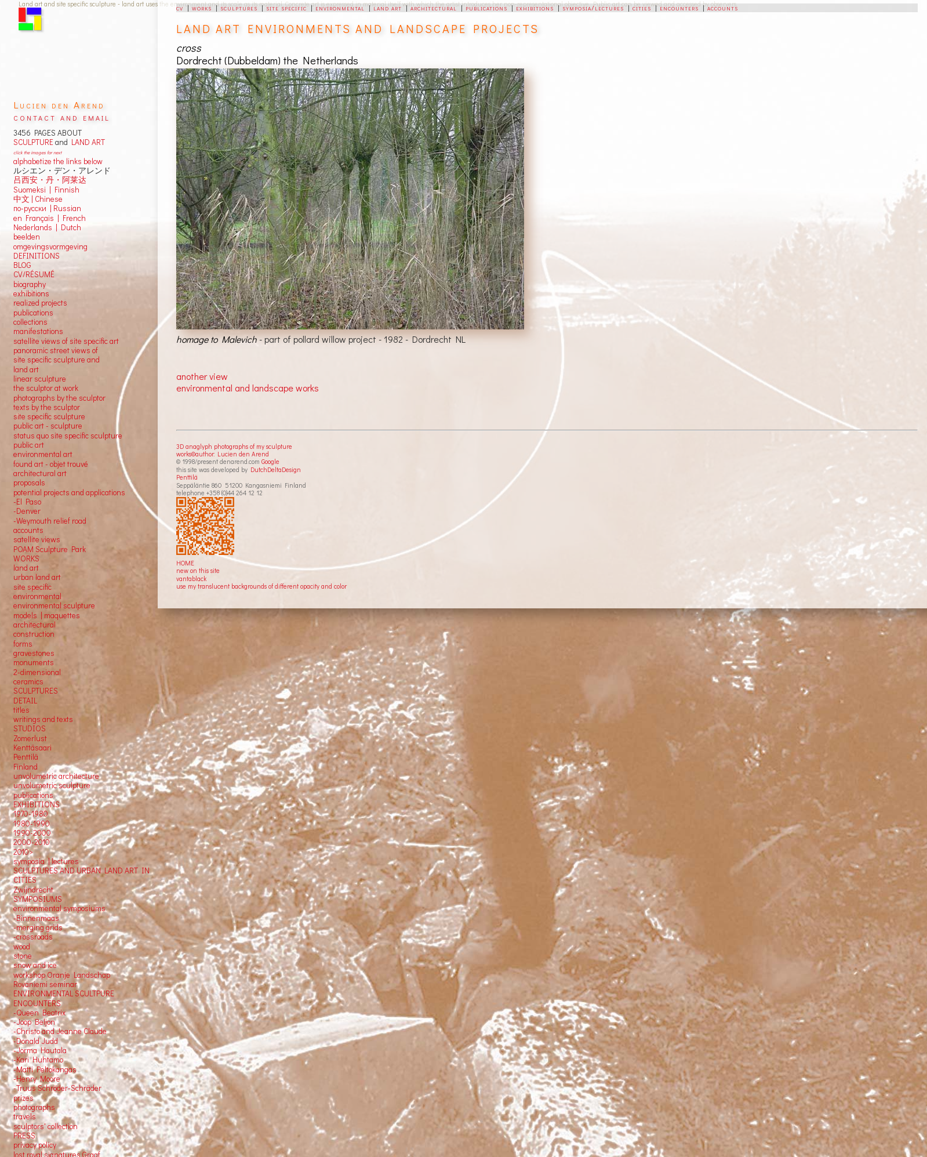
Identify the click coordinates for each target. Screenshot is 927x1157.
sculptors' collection (45, 1126)
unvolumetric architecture (56, 776)
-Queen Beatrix (39, 1012)
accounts (722, 7)
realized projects (40, 303)
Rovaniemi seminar (45, 984)
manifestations (38, 331)
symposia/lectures (593, 7)
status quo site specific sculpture (67, 435)
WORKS (26, 558)
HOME (185, 562)
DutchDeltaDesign (275, 469)
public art (28, 445)
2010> (23, 852)
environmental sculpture (54, 605)
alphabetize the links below (58, 161)
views (50, 539)
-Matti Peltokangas (45, 1069)
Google (270, 461)
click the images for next (37, 152)
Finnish (65, 189)
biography (29, 284)
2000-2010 (31, 842)
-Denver (27, 511)
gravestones (33, 653)
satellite (26, 539)
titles (21, 710)
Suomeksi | (32, 189)
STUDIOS (29, 728)
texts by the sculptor (46, 407)
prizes (23, 1098)
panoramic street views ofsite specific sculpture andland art (56, 360)
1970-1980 (30, 813)
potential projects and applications (69, 492)
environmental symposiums (59, 908)
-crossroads (33, 936)
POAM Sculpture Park (49, 549)
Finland (25, 766)
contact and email (61, 117)
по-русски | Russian (47, 208)
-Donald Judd (35, 1041)
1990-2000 (32, 833)
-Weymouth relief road (49, 521)
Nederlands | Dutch (47, 227)
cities (641, 7)
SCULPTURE (33, 142)
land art (387, 7)
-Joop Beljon (34, 1022)
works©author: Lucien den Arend (222, 453)
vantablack (191, 578)
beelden (26, 236)
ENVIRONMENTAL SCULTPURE (63, 993)
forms (22, 644)
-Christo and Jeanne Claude (60, 1031)
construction (33, 634)
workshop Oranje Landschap (61, 975)
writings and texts (43, 719)
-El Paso (27, 501)
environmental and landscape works (247, 388)
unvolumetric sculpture (51, 785)
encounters (679, 7)
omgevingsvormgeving (50, 246)
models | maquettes (46, 615)
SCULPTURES (35, 691)
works (202, 7)
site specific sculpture (49, 416)
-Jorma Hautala (40, 1050)
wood (21, 946)
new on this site (198, 570)
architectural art (40, 473)
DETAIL (25, 700)
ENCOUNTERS (37, 1003)
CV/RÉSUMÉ (33, 274)
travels (24, 1116)
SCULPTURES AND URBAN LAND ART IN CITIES (81, 875)
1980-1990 (31, 823)
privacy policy (34, 1145)
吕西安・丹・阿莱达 (49, 180)
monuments (33, 662)
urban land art (37, 577)
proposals (29, 482)
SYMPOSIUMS (37, 899)
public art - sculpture (47, 425)
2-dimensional (37, 672)
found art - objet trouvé (50, 464)
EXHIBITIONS (36, 804)
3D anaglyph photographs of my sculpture (234, 446)
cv (179, 7)
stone (22, 956)
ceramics (28, 681)
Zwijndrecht (33, 889)
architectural (433, 7)
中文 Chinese (38, 199)
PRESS (24, 1135)
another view (202, 376)
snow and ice (35, 965)
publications (486, 7)
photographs (34, 1107)
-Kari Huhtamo (38, 1059)
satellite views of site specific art (66, 341)
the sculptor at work (45, 388)
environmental (340, 7)
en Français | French (49, 218)
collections (30, 322)
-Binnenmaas (36, 918)
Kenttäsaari (32, 747)
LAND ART (86, 142)
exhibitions (535, 7)
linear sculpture (39, 378)
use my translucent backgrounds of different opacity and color (261, 586)
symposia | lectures (46, 861)
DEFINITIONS (36, 256)
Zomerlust (30, 738)
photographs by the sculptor (59, 398)
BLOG (22, 265)
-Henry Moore (36, 1078)
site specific (286, 7)
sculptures (238, 7)
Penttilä (187, 477)
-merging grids (38, 927)
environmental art (42, 454)
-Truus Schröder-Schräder (57, 1088)
